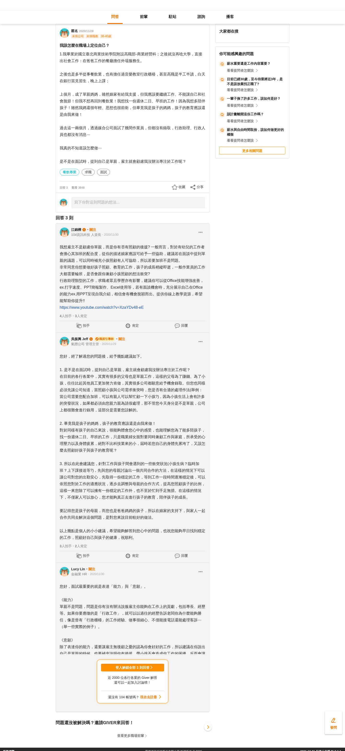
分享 (200, 187)
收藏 (181, 187)
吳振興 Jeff (79, 339)
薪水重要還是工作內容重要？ (248, 63)
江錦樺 (76, 230)
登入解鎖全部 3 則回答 (132, 667)
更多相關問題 (252, 151)
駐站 (172, 17)
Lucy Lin (78, 569)
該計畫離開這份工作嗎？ (245, 114)
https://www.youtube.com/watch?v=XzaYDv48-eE (102, 307)
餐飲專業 (69, 172)
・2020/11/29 (107, 344)
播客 (230, 17)
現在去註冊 (148, 697)
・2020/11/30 (109, 234)
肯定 (135, 325)
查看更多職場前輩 (130, 736)
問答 (115, 17)
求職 (88, 172)
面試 (103, 172)
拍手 (86, 325)
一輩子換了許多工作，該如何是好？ (254, 98)
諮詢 (201, 17)
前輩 (144, 17)
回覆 (184, 325)
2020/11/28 (86, 31)
